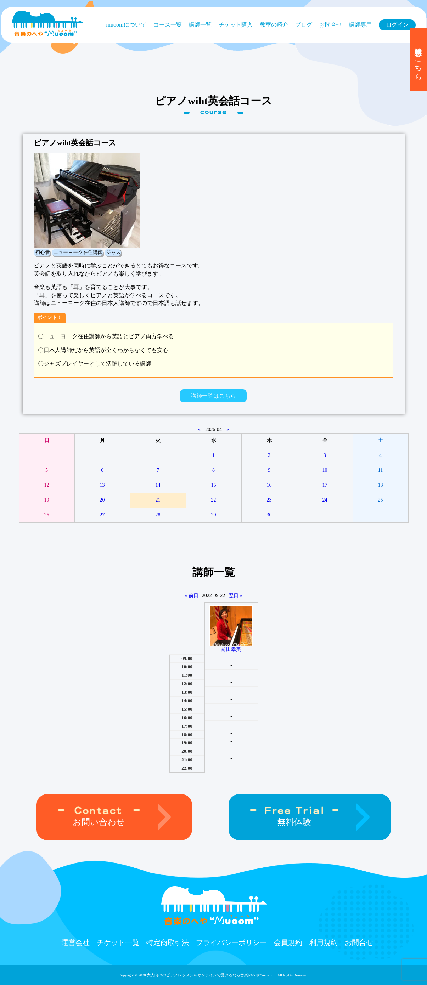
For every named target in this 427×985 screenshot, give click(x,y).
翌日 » (235, 595)
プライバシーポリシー (231, 942)
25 (380, 500)
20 (102, 500)
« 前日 (191, 595)
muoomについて (126, 25)
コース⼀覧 (167, 25)
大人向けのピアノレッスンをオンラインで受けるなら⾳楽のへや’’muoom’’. (211, 975)
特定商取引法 (167, 942)
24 (324, 500)
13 (102, 485)
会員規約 (288, 942)
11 (380, 470)
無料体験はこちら (418, 60)
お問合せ (330, 25)
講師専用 (360, 25)
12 (46, 485)
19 (46, 500)
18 (380, 485)
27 (102, 514)
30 (269, 514)
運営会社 (75, 942)
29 (213, 514)
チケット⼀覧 (118, 942)
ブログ (303, 25)
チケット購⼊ (236, 25)
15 (213, 485)
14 (158, 485)
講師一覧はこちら (213, 396)
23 (269, 500)
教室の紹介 (274, 25)
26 (46, 514)
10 (324, 470)
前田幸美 (231, 649)
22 (213, 500)
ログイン (397, 25)
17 (324, 485)
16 (269, 485)
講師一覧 (200, 25)
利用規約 (323, 942)
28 (158, 514)
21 (158, 500)
